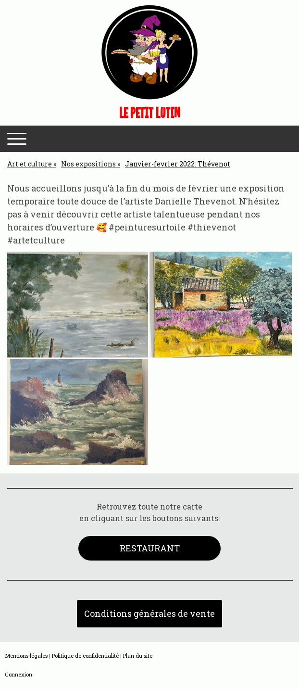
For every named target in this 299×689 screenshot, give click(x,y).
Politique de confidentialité (85, 655)
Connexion (18, 674)
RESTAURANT (150, 548)
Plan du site (137, 655)
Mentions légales (26, 655)
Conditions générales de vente (149, 613)
